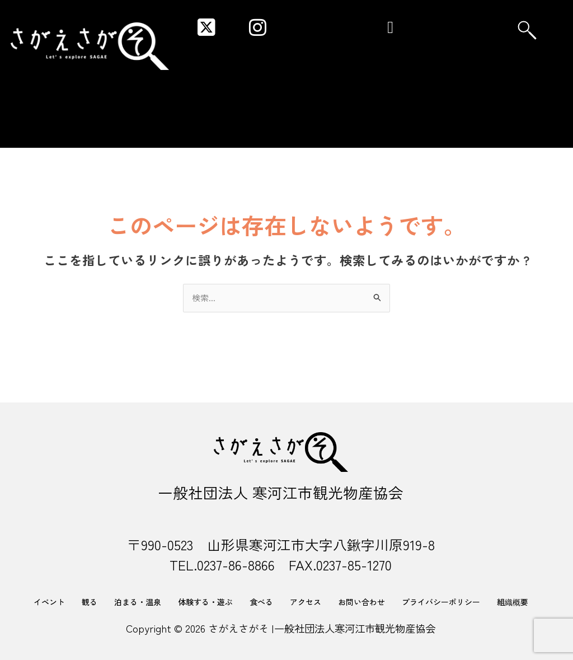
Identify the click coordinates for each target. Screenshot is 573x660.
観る (89, 601)
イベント (49, 601)
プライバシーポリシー (441, 601)
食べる (261, 601)
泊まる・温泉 (137, 601)
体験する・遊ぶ (205, 601)
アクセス (305, 601)
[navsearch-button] (527, 30)
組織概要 (512, 601)
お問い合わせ (361, 601)
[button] (391, 26)
